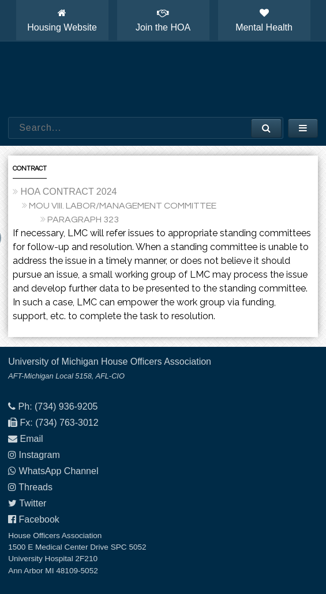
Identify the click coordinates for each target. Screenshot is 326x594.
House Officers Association (163, 79)
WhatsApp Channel (59, 471)
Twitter (32, 503)
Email (31, 439)
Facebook (39, 519)
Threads (35, 487)
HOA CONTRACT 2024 (69, 191)
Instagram (39, 455)
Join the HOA (163, 20)
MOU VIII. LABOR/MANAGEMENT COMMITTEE (122, 205)
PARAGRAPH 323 (83, 219)
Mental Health (264, 20)
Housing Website (62, 20)
